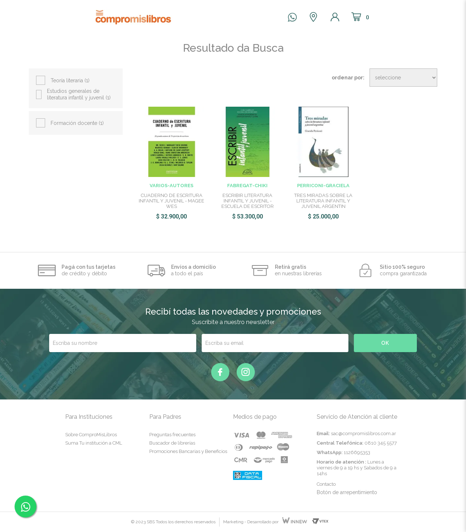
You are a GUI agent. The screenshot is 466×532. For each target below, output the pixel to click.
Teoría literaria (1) (70, 80)
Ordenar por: (348, 77)
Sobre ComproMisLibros (91, 434)
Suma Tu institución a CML (93, 443)
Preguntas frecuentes (172, 434)
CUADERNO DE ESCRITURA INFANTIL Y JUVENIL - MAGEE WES (171, 201)
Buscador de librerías (172, 443)
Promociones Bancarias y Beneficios (188, 451)
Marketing (233, 521)
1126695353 (357, 452)
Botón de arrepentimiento (347, 492)
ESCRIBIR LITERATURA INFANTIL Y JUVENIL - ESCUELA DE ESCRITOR (247, 201)
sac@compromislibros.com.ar (363, 433)
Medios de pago (255, 416)
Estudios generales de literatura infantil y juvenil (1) (79, 94)
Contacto (326, 484)
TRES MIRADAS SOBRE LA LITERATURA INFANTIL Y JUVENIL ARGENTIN (323, 201)
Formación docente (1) (77, 123)
